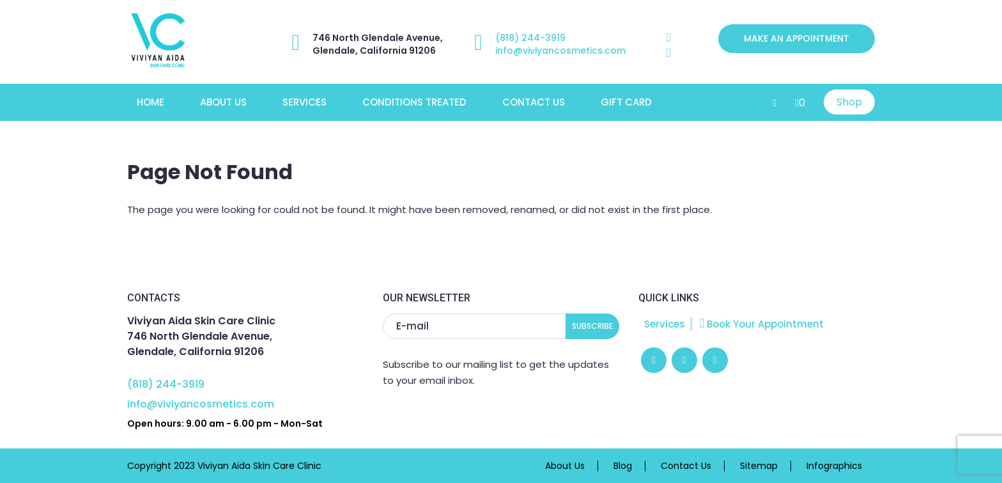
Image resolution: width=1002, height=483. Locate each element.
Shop (849, 102)
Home (150, 102)
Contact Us (533, 102)
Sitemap (759, 466)
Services (304, 102)
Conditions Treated (414, 102)
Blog (622, 466)
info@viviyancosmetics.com (560, 50)
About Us (223, 102)
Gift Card (626, 102)
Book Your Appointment (762, 324)
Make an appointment (796, 38)
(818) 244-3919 (530, 37)
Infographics (834, 466)
